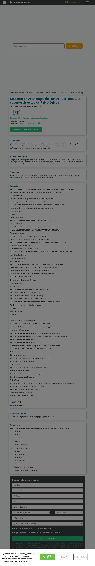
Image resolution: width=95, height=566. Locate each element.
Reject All (64, 557)
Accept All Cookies (47, 557)
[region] (47, 557)
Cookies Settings (80, 557)
